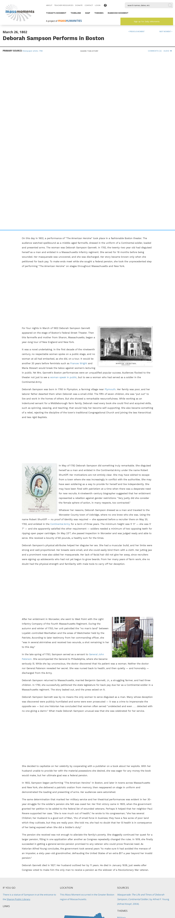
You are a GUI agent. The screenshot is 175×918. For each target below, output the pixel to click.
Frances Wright (78, 189)
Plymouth (110, 215)
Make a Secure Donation (23, 903)
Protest (66, 843)
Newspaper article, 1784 (33, 51)
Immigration (102, 843)
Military (121, 743)
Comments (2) (155, 51)
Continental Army (60, 349)
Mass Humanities (33, 888)
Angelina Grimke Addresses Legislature (67, 832)
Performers (123, 750)
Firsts (58, 843)
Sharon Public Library (18, 725)
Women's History (126, 758)
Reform (75, 843)
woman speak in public (63, 203)
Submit (152, 903)
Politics (122, 843)
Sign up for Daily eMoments (147, 21)
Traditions (108, 845)
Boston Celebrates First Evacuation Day (107, 832)
